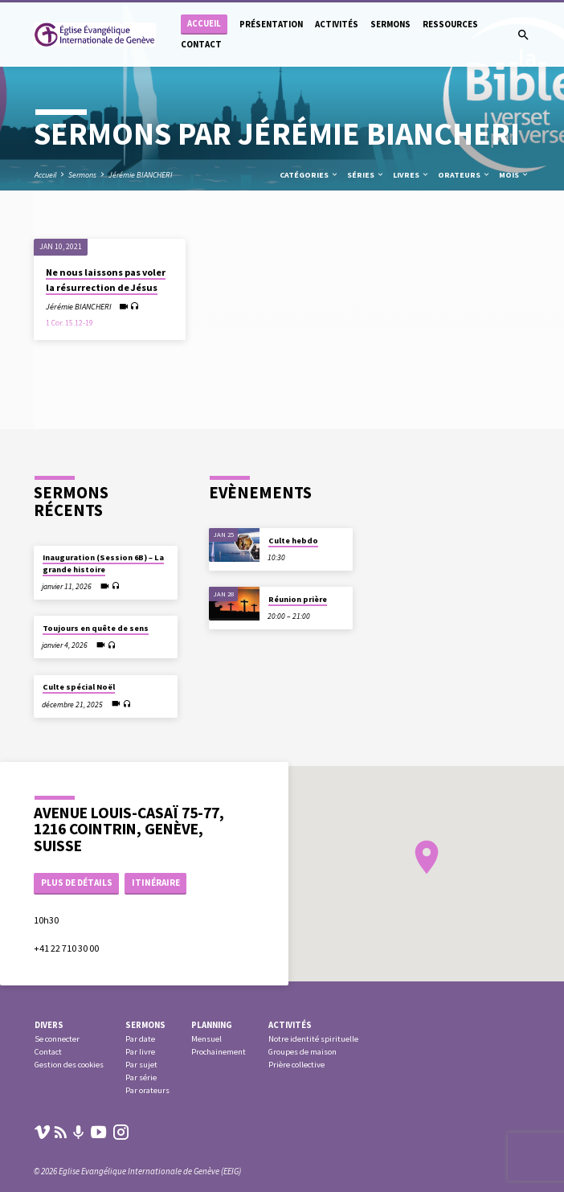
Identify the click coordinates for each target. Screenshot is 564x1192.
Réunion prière (297, 599)
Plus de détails (76, 882)
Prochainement (218, 1052)
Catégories (309, 175)
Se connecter (57, 1039)
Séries (366, 175)
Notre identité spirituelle (313, 1039)
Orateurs (464, 175)
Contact (201, 44)
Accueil (204, 23)
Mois (514, 175)
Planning (211, 1024)
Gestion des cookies (69, 1064)
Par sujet (141, 1064)
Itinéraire (156, 882)
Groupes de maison (302, 1052)
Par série (141, 1077)
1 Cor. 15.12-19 (69, 323)
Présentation (271, 24)
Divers (49, 1024)
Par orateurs (147, 1090)
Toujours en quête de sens (96, 628)
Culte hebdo (293, 540)
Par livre (140, 1052)
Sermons (390, 24)
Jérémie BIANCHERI (140, 175)
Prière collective (296, 1064)
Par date (140, 1039)
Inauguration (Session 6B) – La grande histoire (103, 563)
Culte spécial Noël (79, 687)
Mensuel (206, 1039)
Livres (411, 175)
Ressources (450, 24)
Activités (336, 24)
